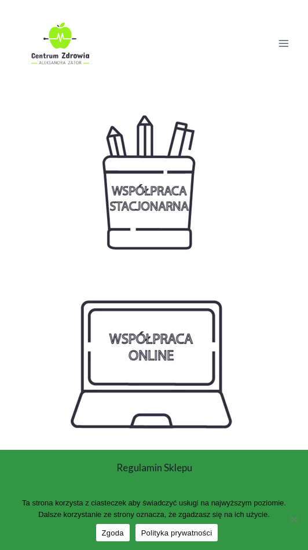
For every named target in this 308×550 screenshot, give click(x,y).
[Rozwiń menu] (283, 43)
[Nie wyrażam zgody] (293, 519)
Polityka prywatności (176, 533)
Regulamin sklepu (154, 467)
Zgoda (113, 533)
